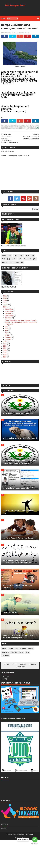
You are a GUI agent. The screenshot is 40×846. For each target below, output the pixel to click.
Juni (6, 333)
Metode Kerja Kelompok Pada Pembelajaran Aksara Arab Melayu (16, 566)
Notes (4, 260)
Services (23, 669)
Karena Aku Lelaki (9, 617)
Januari (8, 344)
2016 (5, 351)
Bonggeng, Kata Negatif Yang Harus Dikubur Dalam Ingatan (17, 641)
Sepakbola (5, 660)
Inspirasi (4, 267)
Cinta (17, 267)
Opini (27, 260)
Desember (9, 314)
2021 (5, 307)
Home (3, 18)
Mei (6, 335)
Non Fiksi (14, 657)
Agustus (8, 323)
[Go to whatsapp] (35, 839)
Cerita (16, 260)
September (9, 320)
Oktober (8, 318)
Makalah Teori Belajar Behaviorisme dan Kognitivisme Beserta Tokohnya (19, 466)
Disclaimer (21, 671)
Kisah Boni (27, 264)
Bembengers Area (15, 5)
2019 (5, 312)
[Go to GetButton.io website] (34, 843)
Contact (33, 669)
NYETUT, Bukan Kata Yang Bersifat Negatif (19, 443)
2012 (5, 359)
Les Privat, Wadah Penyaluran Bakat (17, 543)
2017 (5, 348)
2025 (5, 301)
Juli (6, 331)
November (9, 316)
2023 (5, 303)
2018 (5, 346)
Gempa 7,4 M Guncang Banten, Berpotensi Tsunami (20, 328)
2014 (5, 355)
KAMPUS (30, 653)
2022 (5, 305)
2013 (5, 357)
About (14, 669)
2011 (4, 362)
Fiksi (3, 264)
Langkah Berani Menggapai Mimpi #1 (17, 493)
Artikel (14, 264)
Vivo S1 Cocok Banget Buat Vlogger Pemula (20, 325)
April (6, 338)
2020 (5, 309)
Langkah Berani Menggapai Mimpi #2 (18, 418)
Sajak (27, 657)
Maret (7, 340)
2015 (5, 353)
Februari (8, 342)
